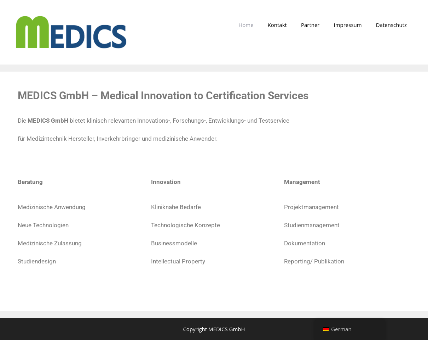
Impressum (348, 24)
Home (245, 24)
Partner (310, 24)
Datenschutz (391, 24)
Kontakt (277, 24)
